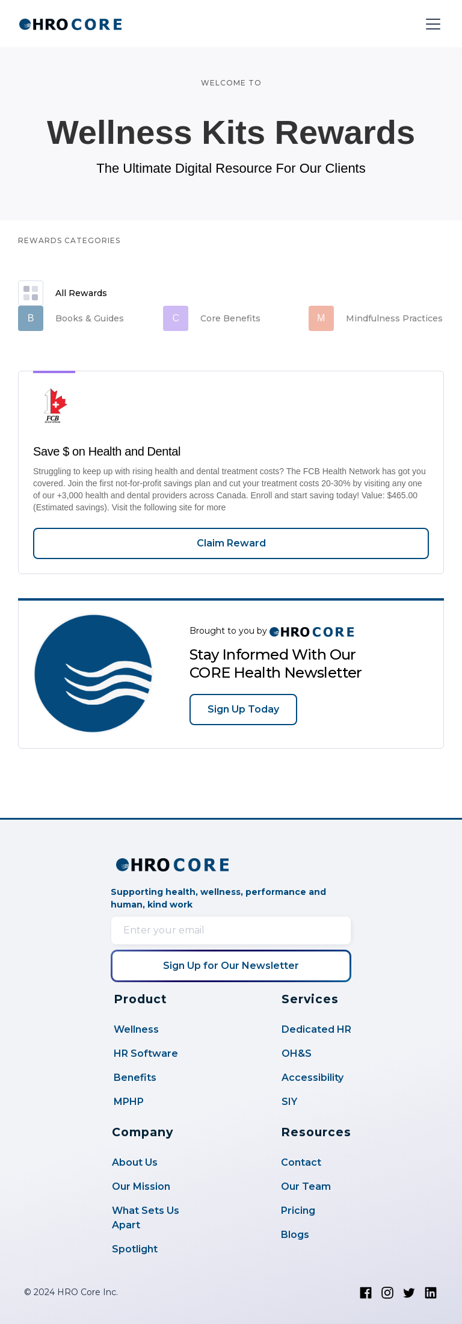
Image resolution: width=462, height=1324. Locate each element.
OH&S (297, 1053)
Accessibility (312, 1077)
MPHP (129, 1101)
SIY (289, 1101)
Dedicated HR (316, 1029)
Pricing (298, 1210)
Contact (301, 1162)
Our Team (306, 1186)
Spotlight (135, 1249)
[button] (431, 24)
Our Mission (141, 1186)
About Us (135, 1162)
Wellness (136, 1029)
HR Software (146, 1053)
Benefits (135, 1077)
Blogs (295, 1234)
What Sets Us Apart (145, 1218)
